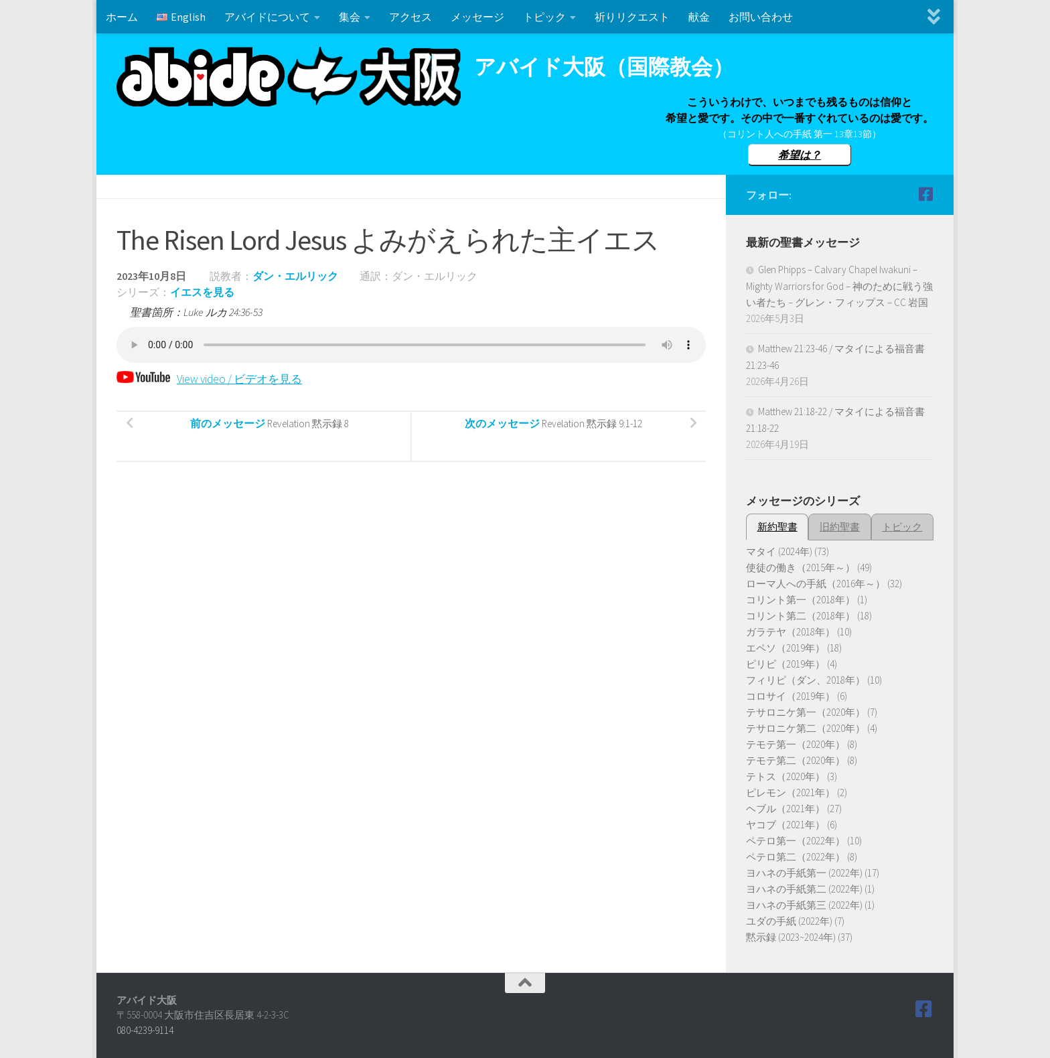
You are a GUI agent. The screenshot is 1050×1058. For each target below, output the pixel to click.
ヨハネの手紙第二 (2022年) (804, 889)
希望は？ (799, 154)
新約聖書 (777, 526)
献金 (699, 16)
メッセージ (477, 16)
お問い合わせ (761, 16)
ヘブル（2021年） (785, 808)
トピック (544, 16)
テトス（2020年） (785, 776)
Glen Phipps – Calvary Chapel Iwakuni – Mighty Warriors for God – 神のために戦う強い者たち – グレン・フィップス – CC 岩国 (839, 286)
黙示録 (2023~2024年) (791, 937)
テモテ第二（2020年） (795, 760)
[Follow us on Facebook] (925, 194)
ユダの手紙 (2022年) (789, 921)
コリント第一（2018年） (800, 599)
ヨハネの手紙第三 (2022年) (804, 905)
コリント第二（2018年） (800, 615)
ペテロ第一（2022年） (795, 840)
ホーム (122, 16)
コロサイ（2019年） (790, 696)
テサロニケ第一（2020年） (805, 712)
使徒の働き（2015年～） (800, 567)
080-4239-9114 (145, 1030)
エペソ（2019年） (785, 647)
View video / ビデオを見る (213, 378)
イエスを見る (202, 292)
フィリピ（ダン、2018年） (805, 680)
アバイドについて (267, 16)
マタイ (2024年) (779, 551)
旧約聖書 (840, 526)
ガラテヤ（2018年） (790, 631)
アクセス (410, 16)
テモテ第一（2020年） (795, 744)
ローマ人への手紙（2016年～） (815, 583)
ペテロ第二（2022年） (795, 856)
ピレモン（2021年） (790, 792)
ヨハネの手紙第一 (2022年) (804, 872)
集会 (349, 16)
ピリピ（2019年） (785, 664)
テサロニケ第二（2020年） (805, 728)
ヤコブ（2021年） (785, 824)
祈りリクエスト (632, 16)
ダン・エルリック (295, 276)
